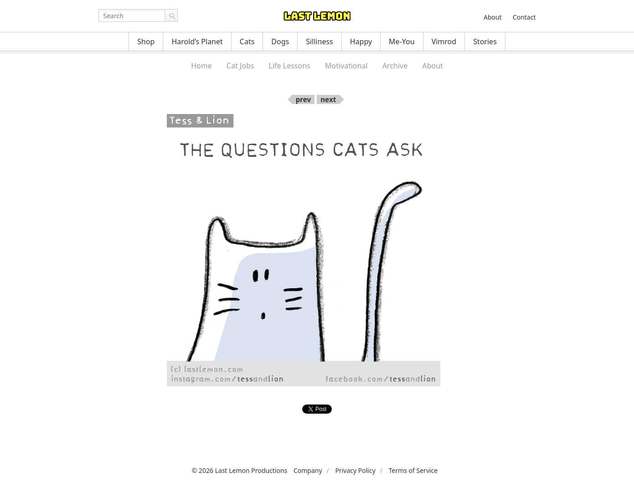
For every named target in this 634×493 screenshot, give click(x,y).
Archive (394, 66)
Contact (524, 17)
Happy (361, 41)
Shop (146, 41)
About (493, 17)
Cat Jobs (240, 66)
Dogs (280, 41)
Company (308, 470)
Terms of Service (413, 470)
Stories (485, 41)
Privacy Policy (355, 470)
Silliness (319, 41)
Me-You (402, 41)
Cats (247, 41)
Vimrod (444, 41)
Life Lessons (289, 66)
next (328, 99)
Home (201, 66)
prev (303, 99)
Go (171, 15)
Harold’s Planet (196, 41)
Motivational (346, 66)
